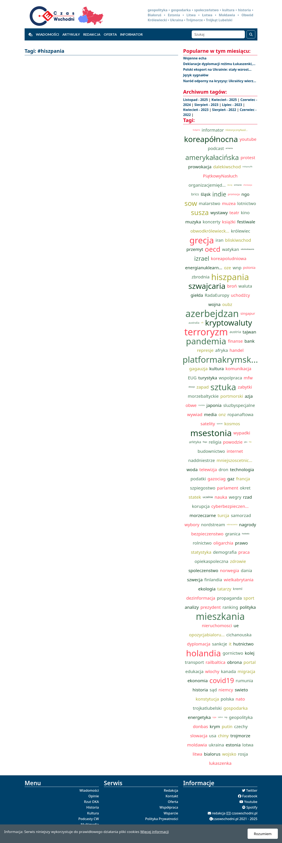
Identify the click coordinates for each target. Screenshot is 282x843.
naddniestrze (201, 460)
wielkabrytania (239, 580)
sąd (213, 690)
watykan (230, 249)
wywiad (194, 414)
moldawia (197, 745)
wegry (235, 497)
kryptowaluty (228, 322)
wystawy (219, 212)
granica (232, 534)
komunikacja (238, 368)
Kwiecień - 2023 (196, 109)
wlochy (212, 671)
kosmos (232, 424)
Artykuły (71, 34)
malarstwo (209, 203)
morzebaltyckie (203, 396)
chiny (223, 736)
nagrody (247, 524)
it (230, 644)
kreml (237, 588)
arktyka (195, 441)
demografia (225, 552)
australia (194, 323)
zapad (202, 387)
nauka (221, 497)
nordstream (213, 524)
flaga (205, 442)
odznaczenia (232, 524)
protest (247, 157)
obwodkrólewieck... (209, 231)
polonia (249, 267)
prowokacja (200, 167)
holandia (203, 653)
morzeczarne (203, 515)
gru (245, 442)
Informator (131, 34)
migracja (246, 671)
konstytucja (207, 699)
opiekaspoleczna (211, 561)
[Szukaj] (218, 34)
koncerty (211, 222)
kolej (249, 653)
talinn (220, 717)
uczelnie (208, 497)
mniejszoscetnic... (234, 460)
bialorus (212, 754)
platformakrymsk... (220, 359)
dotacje (192, 387)
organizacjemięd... (207, 185)
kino (245, 212)
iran (219, 240)
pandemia (206, 341)
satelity (207, 424)
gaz (230, 479)
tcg (226, 717)
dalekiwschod (227, 167)
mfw (248, 378)
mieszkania (220, 616)
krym (215, 726)
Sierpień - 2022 (224, 109)
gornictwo (233, 653)
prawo (241, 543)
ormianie (238, 185)
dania (246, 570)
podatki (198, 479)
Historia (92, 807)
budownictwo (211, 451)
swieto (241, 690)
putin (227, 726)
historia (200, 690)
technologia (242, 469)
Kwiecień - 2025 (225, 99)
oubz (227, 304)
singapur (247, 313)
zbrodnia (200, 277)
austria (235, 331)
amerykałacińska (212, 157)
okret (245, 488)
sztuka (223, 386)
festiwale (246, 222)
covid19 (221, 680)
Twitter (251, 790)
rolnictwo (202, 543)
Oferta (110, 34)
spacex (220, 423)
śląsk (206, 194)
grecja (201, 240)
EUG (192, 378)
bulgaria (196, 130)
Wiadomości (47, 34)
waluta (245, 286)
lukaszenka (220, 763)
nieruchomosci (217, 625)
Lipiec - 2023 (232, 104)
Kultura (93, 813)
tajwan (249, 332)
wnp (237, 268)
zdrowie (238, 561)
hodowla (245, 533)
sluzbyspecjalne (239, 405)
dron (223, 469)
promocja (234, 194)
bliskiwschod (238, 240)
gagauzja (198, 368)
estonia (233, 745)
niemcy (225, 690)
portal (249, 662)
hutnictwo (243, 644)
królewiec (240, 231)
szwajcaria (206, 286)
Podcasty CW (88, 819)
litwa (197, 754)
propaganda (229, 598)
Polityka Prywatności (161, 819)
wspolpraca (230, 378)
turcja (223, 515)
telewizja (208, 469)
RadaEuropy (217, 295)
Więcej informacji (154, 831)
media (210, 414)
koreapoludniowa (228, 258)
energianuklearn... (203, 268)
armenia (229, 148)
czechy (241, 726)
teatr (234, 212)
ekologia (206, 589)
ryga (214, 717)
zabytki (245, 387)
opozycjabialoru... (207, 635)
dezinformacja (200, 598)
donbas (200, 726)
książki (228, 222)
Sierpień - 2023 (206, 104)
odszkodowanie (247, 249)
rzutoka (201, 405)
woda (192, 469)
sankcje (219, 644)
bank (249, 341)
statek (195, 497)
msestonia (211, 432)
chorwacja (247, 185)
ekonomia (198, 680)
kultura (216, 368)
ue (236, 625)
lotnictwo (246, 203)
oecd (212, 249)
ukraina (216, 745)
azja (249, 396)
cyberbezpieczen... (230, 506)
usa (212, 736)
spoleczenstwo (203, 570)
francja (243, 479)
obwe (190, 405)
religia (215, 442)
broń (232, 286)
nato (240, 699)
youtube (248, 139)
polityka (248, 607)
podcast (216, 148)
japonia (214, 405)
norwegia (229, 570)
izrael (201, 258)
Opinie (93, 796)
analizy (192, 607)
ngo (245, 194)
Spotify (251, 807)
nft (202, 322)
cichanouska (239, 635)
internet (235, 451)
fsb (250, 442)
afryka (221, 350)
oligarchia (223, 543)
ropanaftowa (240, 414)
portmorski (231, 396)
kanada (228, 671)
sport (249, 598)
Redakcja (91, 34)
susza (200, 212)
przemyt (194, 249)
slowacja (199, 736)
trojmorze (240, 736)
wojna (214, 304)
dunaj (229, 185)
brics (195, 194)
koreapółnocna (211, 139)
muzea (228, 203)
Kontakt (172, 796)
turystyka (207, 378)
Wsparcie (171, 813)
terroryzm (206, 331)
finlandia (213, 580)
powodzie (233, 442)
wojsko (229, 754)
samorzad (241, 515)
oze (227, 268)
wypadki (241, 433)
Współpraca (169, 807)
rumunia (244, 680)
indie (219, 194)
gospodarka (235, 708)
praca (244, 552)
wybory (191, 524)
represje (205, 350)
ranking (230, 607)
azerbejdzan (212, 313)
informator (213, 130)
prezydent (210, 607)
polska (227, 699)
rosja (243, 754)
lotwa (247, 745)
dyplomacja (198, 644)
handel (237, 350)
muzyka (193, 222)
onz (222, 414)
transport (194, 662)
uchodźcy (240, 295)
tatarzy (224, 589)
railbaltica (215, 662)
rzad (247, 497)
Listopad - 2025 (196, 99)
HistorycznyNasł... (236, 130)
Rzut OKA (91, 801)
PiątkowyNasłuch (220, 176)
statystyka (201, 552)
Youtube (250, 801)
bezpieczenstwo (207, 534)
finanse (235, 341)
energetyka (199, 717)
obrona (234, 662)
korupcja (201, 506)
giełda (197, 295)
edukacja (194, 671)
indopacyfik (247, 166)
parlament (227, 488)
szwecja (195, 580)
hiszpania (230, 276)
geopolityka (241, 717)
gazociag (217, 479)
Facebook (249, 796)
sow (190, 203)
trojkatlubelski (207, 708)
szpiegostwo (202, 488)
